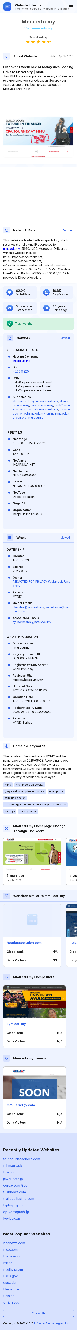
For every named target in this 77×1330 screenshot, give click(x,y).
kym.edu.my (16, 1024)
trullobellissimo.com (18, 1198)
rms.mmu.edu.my (47, 401)
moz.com (10, 1250)
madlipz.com (13, 1269)
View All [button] (68, 230)
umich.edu (11, 1302)
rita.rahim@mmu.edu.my (28, 607)
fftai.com (9, 1172)
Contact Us (38, 1313)
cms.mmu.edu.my (42, 405)
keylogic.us (12, 1218)
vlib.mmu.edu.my (23, 401)
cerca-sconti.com (16, 1185)
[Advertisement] (38, 103)
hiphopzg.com (14, 1205)
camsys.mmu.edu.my (29, 417)
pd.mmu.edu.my (34, 413)
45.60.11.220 (21, 371)
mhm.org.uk (12, 1166)
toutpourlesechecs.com (21, 1159)
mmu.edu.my (11, 248)
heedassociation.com (24, 943)
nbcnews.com (14, 1243)
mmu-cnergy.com (21, 1105)
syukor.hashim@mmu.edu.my (32, 622)
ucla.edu (9, 1296)
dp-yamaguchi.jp (16, 1212)
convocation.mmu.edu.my (41, 409)
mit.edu (8, 1263)
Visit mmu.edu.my (38, 28)
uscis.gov (10, 1276)
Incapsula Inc (21, 360)
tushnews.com (14, 1192)
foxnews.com (13, 1256)
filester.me (11, 1289)
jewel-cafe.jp (13, 1179)
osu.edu (9, 1283)
